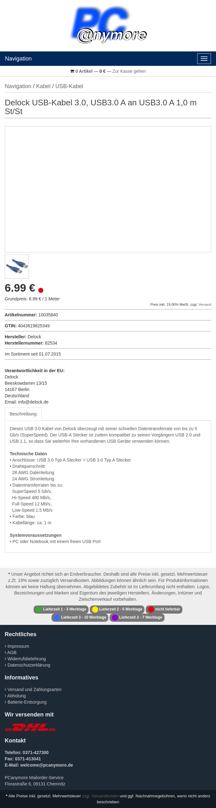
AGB (11, 652)
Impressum (17, 646)
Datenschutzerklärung (27, 665)
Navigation (18, 58)
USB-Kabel (69, 86)
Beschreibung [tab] (23, 413)
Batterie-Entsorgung (25, 702)
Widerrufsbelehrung (25, 658)
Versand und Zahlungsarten (33, 689)
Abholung (15, 695)
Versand (204, 304)
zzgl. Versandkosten (100, 796)
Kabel (43, 86)
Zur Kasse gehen (129, 71)
